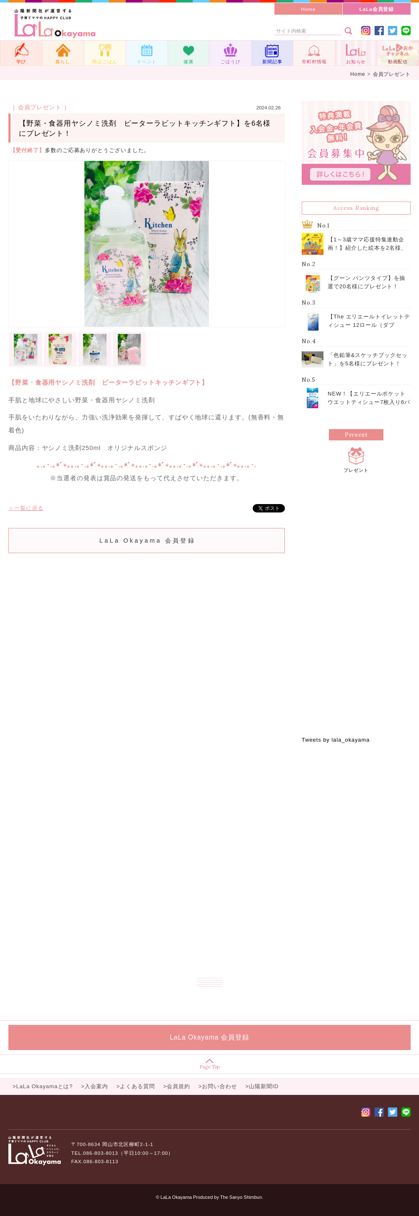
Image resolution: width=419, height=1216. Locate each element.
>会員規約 (176, 1086)
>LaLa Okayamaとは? (43, 1086)
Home (308, 9)
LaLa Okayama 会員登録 (147, 540)
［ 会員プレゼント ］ (40, 107)
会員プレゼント (392, 74)
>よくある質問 (135, 1086)
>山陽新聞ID (262, 1086)
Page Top (209, 1064)
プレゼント (356, 459)
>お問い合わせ (218, 1086)
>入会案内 (94, 1086)
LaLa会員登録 (377, 9)
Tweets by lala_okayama (336, 740)
